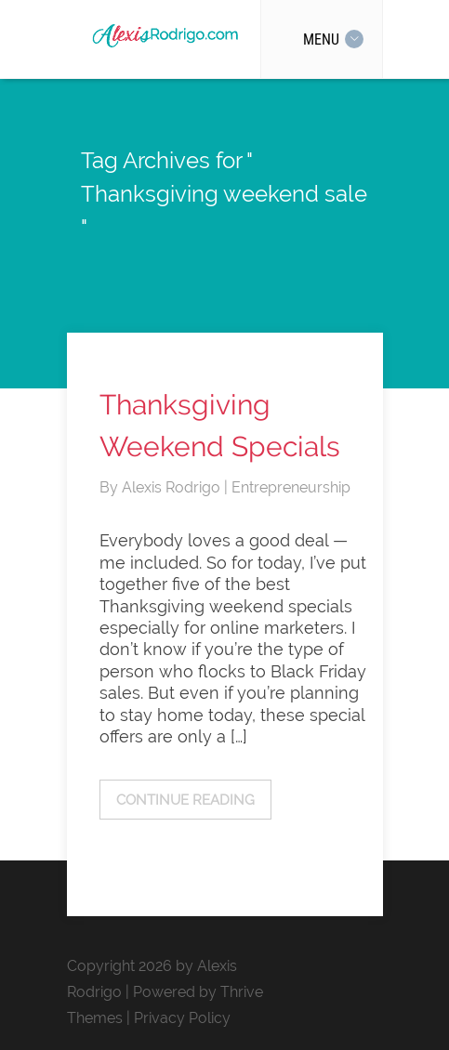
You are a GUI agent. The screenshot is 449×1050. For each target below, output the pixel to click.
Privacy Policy (182, 1018)
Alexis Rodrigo (173, 487)
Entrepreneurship (290, 487)
